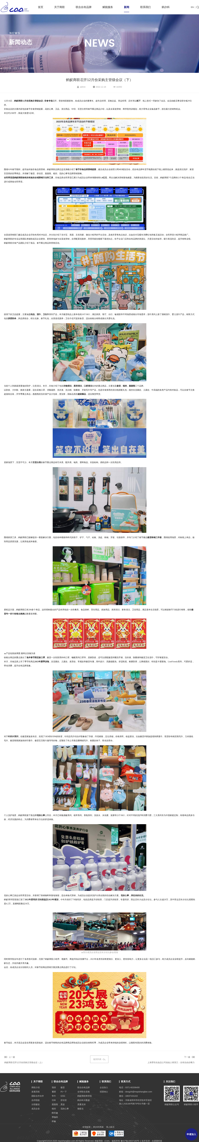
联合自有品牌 (83, 7)
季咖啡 (55, 1117)
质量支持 (81, 1104)
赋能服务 (107, 7)
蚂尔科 (166, 7)
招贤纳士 (104, 1092)
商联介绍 (35, 1087)
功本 (54, 1100)
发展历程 (35, 1092)
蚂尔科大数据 (83, 1100)
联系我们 (145, 7)
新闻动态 (24, 68)
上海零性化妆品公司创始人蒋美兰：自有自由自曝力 (171, 1062)
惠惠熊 (55, 1104)
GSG (63, 1096)
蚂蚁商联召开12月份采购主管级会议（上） (24, 1062)
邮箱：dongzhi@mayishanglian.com (135, 1092)
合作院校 (35, 1100)
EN (192, 7)
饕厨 (54, 1092)
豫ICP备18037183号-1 (131, 1141)
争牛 (54, 1096)
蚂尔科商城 (98, 1127)
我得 (54, 1087)
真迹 (63, 1104)
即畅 (54, 1121)
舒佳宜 (64, 1100)
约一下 (64, 1092)
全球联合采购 (83, 1092)
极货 (63, 1087)
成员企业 (35, 1108)
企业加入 (104, 1087)
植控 (54, 1108)
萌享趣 (55, 1113)
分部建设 (35, 1104)
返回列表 (99, 1059)
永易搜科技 (157, 1141)
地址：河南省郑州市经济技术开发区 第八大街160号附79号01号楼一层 (135, 1102)
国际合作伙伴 (37, 1096)
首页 (40, 7)
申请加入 (191, 1134)
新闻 (126, 9)
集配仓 (80, 1108)
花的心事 (65, 1108)
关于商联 (59, 7)
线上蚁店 (110, 1127)
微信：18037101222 (128, 1096)
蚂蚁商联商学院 (84, 1096)
